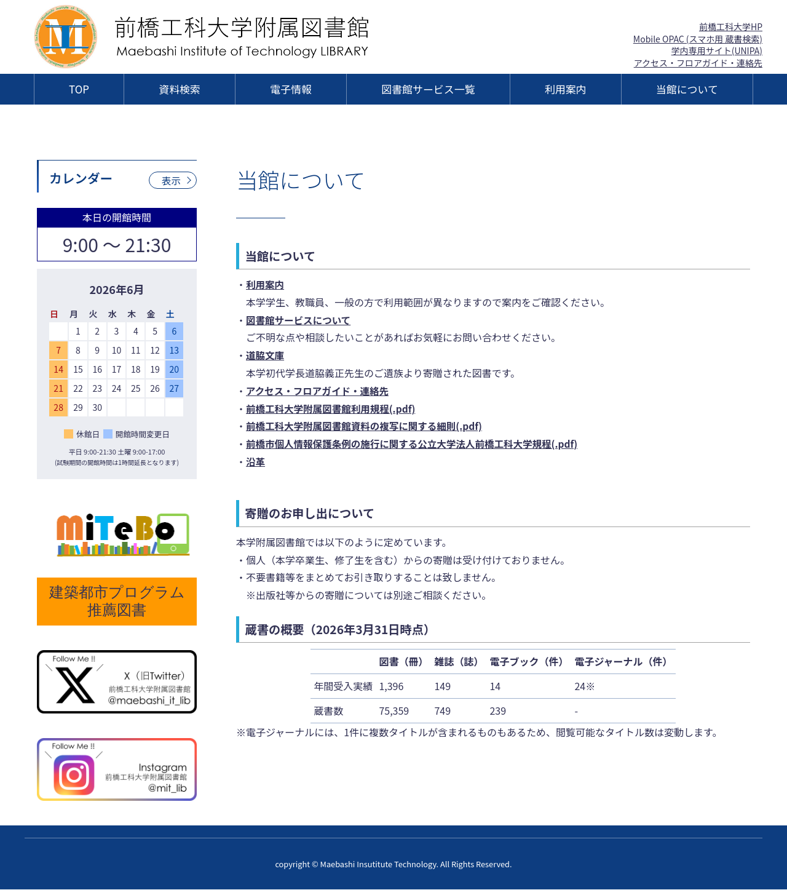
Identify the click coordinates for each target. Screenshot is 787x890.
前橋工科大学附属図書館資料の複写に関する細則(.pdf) (367, 425)
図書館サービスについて (300, 319)
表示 (171, 180)
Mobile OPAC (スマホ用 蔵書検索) (697, 39)
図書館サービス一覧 (428, 89)
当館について (687, 89)
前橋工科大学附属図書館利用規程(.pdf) (333, 408)
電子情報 (291, 89)
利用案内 (566, 89)
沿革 (256, 461)
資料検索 (179, 89)
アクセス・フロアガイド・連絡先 (698, 63)
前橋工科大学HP (730, 26)
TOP (79, 89)
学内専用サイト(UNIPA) (716, 50)
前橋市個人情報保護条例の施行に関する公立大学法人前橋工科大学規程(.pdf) (417, 443)
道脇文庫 (265, 355)
